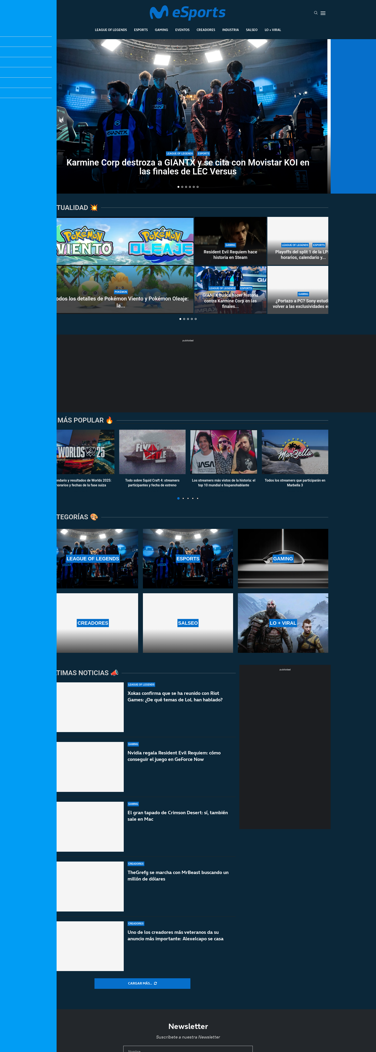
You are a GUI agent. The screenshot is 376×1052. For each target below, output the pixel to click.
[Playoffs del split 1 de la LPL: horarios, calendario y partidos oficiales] (303, 241)
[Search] (315, 13)
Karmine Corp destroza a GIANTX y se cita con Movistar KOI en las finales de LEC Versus (188, 167)
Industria (230, 30)
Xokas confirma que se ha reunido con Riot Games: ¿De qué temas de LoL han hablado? (175, 696)
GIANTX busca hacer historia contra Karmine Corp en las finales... (230, 301)
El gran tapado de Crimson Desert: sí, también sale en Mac (178, 816)
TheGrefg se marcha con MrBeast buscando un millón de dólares (178, 882)
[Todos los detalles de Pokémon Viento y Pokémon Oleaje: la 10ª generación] (121, 265)
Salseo (252, 30)
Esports (141, 30)
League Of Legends (111, 30)
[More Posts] (142, 983)
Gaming (161, 30)
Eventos (182, 30)
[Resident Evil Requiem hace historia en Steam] (230, 241)
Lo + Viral (273, 30)
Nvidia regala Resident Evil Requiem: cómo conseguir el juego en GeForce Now (174, 756)
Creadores (206, 30)
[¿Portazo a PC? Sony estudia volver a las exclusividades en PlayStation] (303, 290)
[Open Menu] (323, 13)
